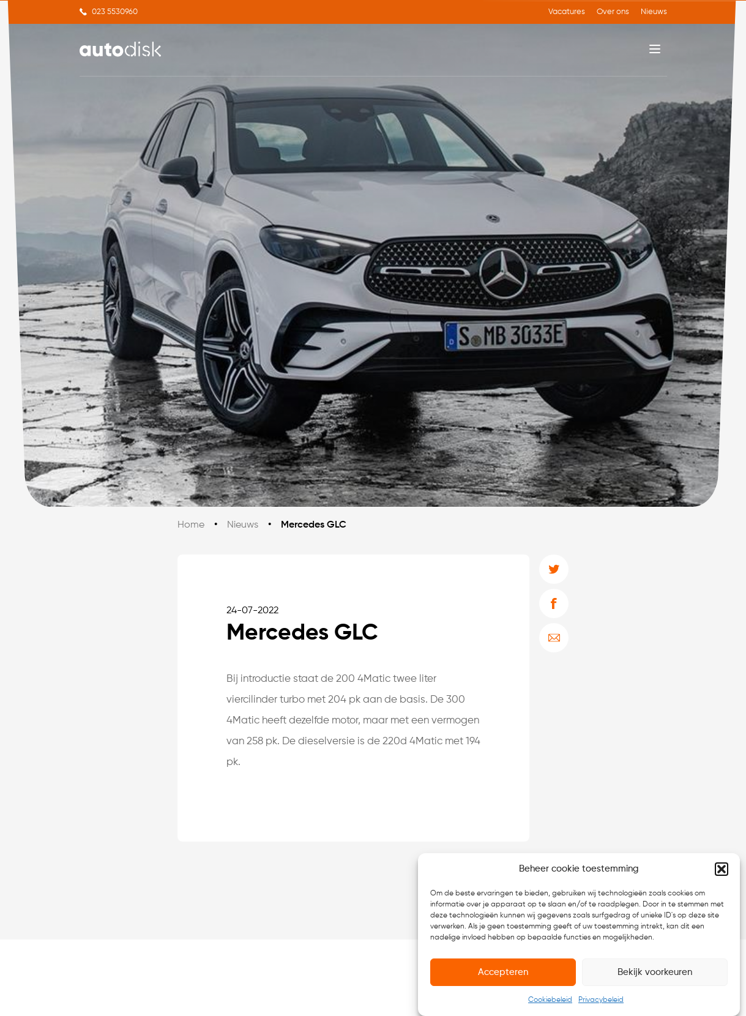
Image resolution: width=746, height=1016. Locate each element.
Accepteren (503, 972)
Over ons (613, 12)
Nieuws (654, 12)
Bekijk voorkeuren (654, 972)
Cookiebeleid (550, 1000)
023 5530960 (115, 12)
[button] (721, 869)
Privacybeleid (601, 1000)
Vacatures (566, 12)
